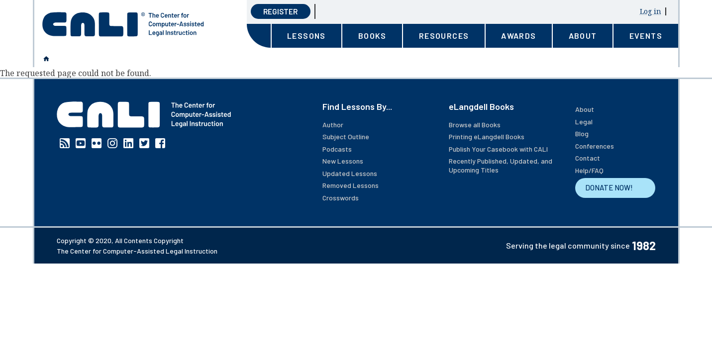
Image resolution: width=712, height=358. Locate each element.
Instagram (112, 143)
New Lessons (342, 161)
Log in (650, 11)
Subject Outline (345, 136)
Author (332, 124)
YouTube (81, 143)
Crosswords (340, 197)
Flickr (97, 143)
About (584, 109)
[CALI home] (123, 24)
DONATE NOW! (609, 187)
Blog (582, 133)
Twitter (144, 143)
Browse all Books (475, 124)
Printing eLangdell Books (486, 136)
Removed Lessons (350, 185)
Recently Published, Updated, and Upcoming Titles (500, 165)
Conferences (594, 146)
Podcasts (337, 149)
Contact (587, 158)
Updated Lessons (349, 173)
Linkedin (128, 143)
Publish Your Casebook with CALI (498, 149)
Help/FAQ (589, 170)
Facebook (160, 143)
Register (280, 11)
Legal (584, 121)
